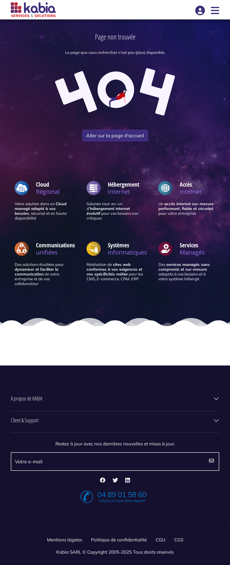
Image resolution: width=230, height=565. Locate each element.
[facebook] (102, 481)
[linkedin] (127, 481)
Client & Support (25, 420)
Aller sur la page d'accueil (115, 135)
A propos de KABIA (26, 398)
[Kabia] (33, 9)
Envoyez (211, 461)
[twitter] (115, 481)
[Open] (215, 10)
